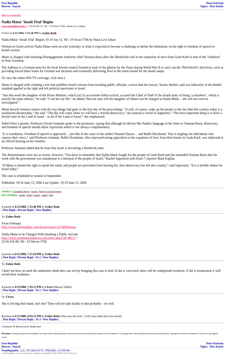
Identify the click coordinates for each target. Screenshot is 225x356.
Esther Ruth (52, 206)
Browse (6, 6)
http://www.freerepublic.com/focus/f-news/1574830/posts (39, 227)
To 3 (38, 319)
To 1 (38, 257)
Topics (204, 6)
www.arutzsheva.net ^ (14, 26)
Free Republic (10, 3)
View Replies (43, 210)
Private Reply (26, 210)
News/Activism (214, 3)
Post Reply (9, 210)
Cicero (49, 287)
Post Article (216, 6)
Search (16, 6)
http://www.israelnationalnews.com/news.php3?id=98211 (39, 238)
